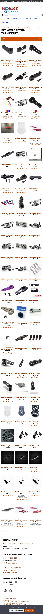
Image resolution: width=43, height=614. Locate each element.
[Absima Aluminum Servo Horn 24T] (21, 250)
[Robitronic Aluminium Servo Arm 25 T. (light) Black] (21, 488)
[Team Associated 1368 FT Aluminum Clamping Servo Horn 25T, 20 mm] (35, 82)
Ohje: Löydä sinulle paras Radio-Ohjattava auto (16, 601)
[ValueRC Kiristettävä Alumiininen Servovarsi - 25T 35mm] (35, 108)
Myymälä (16, 19)
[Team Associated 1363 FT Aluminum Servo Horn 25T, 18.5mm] (21, 183)
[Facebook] (4, 591)
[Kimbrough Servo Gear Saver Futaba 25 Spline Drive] (7, 416)
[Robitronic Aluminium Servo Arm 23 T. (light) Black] (7, 488)
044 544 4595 (11, 558)
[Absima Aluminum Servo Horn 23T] (21, 229)
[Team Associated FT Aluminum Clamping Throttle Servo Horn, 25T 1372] (21, 82)
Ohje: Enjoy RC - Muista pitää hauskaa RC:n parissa (17, 605)
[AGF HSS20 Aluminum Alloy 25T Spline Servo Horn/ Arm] (35, 294)
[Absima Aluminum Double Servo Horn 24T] (7, 229)
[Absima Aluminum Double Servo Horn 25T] (21, 108)
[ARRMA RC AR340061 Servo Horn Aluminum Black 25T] (7, 56)
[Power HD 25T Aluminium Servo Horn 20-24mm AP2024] (35, 462)
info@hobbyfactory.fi (10, 563)
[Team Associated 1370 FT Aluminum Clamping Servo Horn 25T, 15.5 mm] (21, 56)
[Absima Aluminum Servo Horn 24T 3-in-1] (35, 250)
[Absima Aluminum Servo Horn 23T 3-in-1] (35, 229)
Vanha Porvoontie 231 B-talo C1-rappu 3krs (19, 544)
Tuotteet (4, 28)
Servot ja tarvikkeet (24, 28)
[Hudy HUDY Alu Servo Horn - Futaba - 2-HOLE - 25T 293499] (35, 368)
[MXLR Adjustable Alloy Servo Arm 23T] (21, 439)
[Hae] (22, 15)
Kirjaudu (27, 19)
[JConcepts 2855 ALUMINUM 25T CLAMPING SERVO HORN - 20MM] (35, 392)
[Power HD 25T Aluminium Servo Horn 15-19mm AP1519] (7, 462)
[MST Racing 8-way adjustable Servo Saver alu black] (7, 439)
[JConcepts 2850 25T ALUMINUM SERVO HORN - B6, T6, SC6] (21, 392)
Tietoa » (32, 608)
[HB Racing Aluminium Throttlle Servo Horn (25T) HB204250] (21, 343)
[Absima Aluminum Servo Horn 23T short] (7, 250)
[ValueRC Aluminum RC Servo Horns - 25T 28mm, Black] (35, 56)
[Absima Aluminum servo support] (35, 272)
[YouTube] (15, 591)
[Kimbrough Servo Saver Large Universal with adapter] (21, 134)
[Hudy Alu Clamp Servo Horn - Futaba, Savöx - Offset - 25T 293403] (7, 368)
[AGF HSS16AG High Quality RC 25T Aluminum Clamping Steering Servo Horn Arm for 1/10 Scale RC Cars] (7, 183)
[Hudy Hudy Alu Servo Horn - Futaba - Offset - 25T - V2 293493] (7, 392)
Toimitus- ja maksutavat (9, 598)
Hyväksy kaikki (29, 610)
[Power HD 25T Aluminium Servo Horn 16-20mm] (21, 462)
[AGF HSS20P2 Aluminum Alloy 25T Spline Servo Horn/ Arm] (35, 183)
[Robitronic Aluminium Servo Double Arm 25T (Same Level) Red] (21, 516)
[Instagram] (8, 591)
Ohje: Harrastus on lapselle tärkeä (12, 603)
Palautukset (6, 600)
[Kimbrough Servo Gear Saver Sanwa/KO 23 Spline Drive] (21, 416)
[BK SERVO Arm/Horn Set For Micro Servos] (21, 318)
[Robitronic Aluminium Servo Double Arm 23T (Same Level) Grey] (7, 516)
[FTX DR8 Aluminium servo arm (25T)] (35, 318)
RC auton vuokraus (10, 573)
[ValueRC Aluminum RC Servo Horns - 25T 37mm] (7, 206)
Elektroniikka (12, 28)
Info (35, 19)
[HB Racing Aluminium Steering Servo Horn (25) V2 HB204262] (7, 343)
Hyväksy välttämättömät (16, 610)
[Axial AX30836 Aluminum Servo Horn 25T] (7, 318)
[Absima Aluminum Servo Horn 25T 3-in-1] (21, 272)
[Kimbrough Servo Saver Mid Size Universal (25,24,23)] (35, 416)
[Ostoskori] (3, 23)
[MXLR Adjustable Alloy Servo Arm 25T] (35, 439)
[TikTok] (11, 591)
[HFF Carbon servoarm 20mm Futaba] (35, 343)
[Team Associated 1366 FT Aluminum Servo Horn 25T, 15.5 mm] (7, 82)
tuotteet (6, 19)
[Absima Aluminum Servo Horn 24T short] (7, 272)
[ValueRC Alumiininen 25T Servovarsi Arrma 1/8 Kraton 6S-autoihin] (7, 108)
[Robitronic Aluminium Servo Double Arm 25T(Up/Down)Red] (35, 516)
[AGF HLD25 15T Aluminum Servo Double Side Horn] (7, 159)
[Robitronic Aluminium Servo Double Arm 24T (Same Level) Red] (35, 134)
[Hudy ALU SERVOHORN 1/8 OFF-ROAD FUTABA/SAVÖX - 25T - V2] (21, 368)
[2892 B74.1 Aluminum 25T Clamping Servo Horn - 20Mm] (21, 206)
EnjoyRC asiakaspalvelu (12, 568)
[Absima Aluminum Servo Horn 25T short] (21, 159)
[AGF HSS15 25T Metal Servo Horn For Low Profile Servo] (21, 294)
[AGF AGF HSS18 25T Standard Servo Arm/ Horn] (7, 294)
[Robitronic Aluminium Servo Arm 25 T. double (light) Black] (35, 488)
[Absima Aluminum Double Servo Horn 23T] (35, 206)
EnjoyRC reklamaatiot (11, 570)
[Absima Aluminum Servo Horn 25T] (35, 159)
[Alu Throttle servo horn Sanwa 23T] (7, 134)
